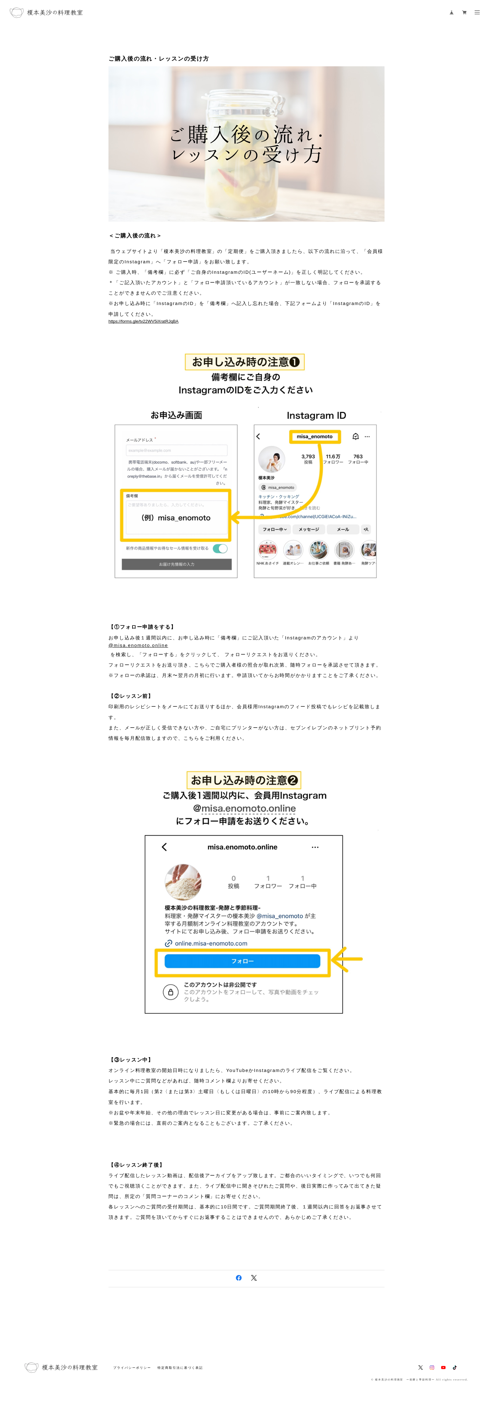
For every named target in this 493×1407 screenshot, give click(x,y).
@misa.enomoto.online (138, 645)
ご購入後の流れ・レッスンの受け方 (158, 59)
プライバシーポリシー (132, 1367)
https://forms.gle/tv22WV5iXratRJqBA (143, 321)
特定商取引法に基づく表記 (180, 1367)
